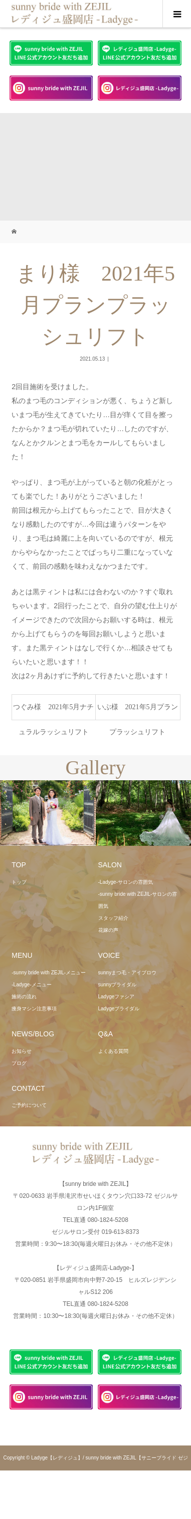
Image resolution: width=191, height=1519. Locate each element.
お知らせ (22, 1051)
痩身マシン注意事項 (34, 1008)
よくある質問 (113, 1051)
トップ (19, 882)
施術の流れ (24, 996)
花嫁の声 (108, 930)
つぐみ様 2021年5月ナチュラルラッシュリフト (53, 711)
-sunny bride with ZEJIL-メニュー (49, 972)
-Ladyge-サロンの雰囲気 (125, 882)
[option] (48, 813)
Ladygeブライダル (119, 1008)
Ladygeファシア (116, 996)
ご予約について (29, 1105)
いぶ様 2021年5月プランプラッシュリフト (137, 711)
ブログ (19, 1063)
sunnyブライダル (117, 984)
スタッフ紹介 (113, 918)
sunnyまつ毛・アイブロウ (127, 972)
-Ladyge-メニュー (31, 984)
